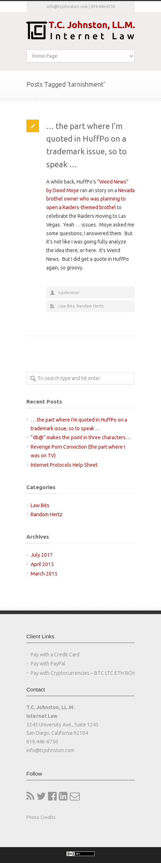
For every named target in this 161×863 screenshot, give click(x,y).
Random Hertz (90, 306)
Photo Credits (41, 817)
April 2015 (42, 564)
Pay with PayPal (48, 663)
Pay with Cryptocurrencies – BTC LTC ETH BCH (83, 673)
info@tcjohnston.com (67, 6)
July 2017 (42, 555)
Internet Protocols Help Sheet (64, 465)
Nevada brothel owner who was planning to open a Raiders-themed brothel (90, 199)
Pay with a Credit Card (55, 654)
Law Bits (66, 306)
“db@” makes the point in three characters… (81, 437)
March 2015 (44, 574)
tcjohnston (68, 292)
